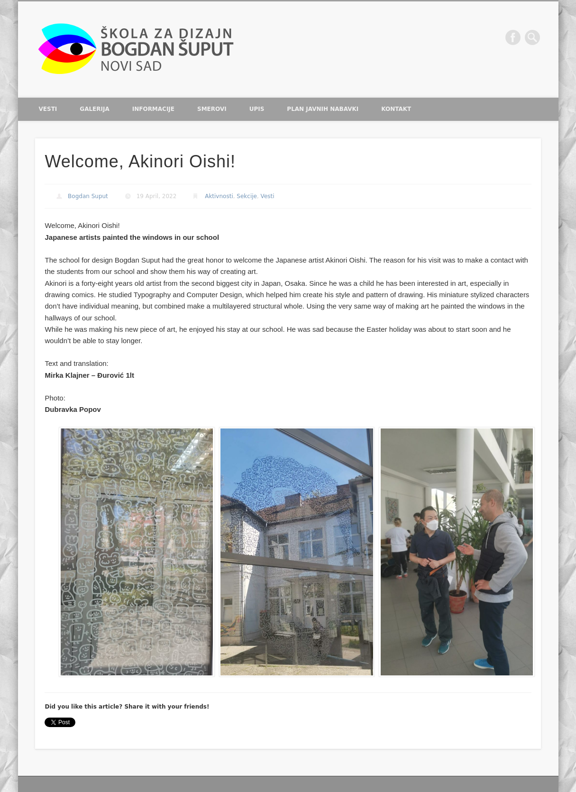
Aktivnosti (219, 196)
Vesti (48, 109)
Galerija (94, 109)
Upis (257, 109)
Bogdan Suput (88, 196)
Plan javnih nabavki (322, 109)
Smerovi (212, 109)
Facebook (513, 37)
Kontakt (396, 109)
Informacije (153, 109)
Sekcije (247, 196)
